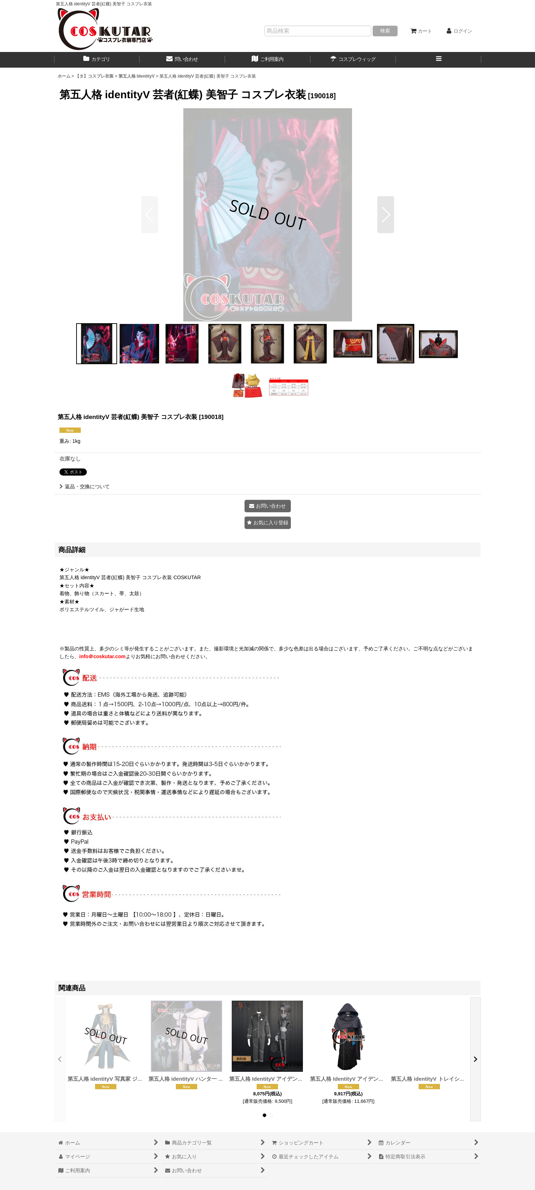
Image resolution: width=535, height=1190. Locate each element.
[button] (438, 60)
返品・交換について (84, 486)
